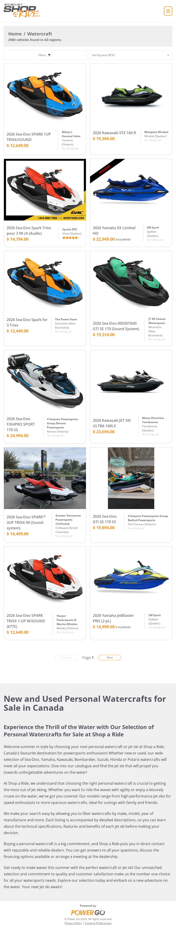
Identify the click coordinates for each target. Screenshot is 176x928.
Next (110, 657)
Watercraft (39, 34)
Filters (44, 55)
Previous (66, 657)
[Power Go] (88, 912)
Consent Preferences (98, 923)
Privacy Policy (73, 923)
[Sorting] (130, 55)
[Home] (23, 11)
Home (15, 34)
